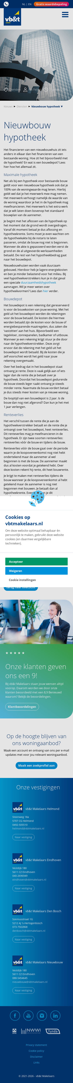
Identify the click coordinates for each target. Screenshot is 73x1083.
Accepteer (16, 561)
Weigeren (15, 571)
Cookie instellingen (22, 580)
